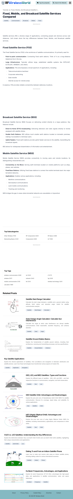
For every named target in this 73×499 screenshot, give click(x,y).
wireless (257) (8, 278)
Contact (58, 493)
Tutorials (6, 10)
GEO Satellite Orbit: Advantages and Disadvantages (46, 395)
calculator (46, 310)
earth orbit (15, 443)
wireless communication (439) (12, 275)
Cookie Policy (37, 493)
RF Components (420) (32, 236)
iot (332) (28, 275)
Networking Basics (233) (11, 239)
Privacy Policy (25, 493)
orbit (41, 406)
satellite (6, 20)
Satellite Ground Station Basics (38, 339)
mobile (33, 20)
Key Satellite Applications (14, 359)
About (14, 493)
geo (36, 384)
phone (43, 460)
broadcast (25, 20)
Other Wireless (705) (10, 236)
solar (36, 331)
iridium (36, 460)
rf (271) (50, 275)
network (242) (30, 278)
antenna (48, 348)
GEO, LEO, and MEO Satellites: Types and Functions (46, 375)
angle (42, 331)
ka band (29, 482)
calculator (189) (8, 284)
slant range (38, 310)
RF (15, 3)
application (16, 367)
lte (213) (28, 281)
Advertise (49, 493)
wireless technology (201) (55, 281)
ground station (38, 348)
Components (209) (31, 239)
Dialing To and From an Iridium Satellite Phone (44, 451)
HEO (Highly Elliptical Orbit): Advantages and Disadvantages (43, 415)
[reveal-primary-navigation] (70, 2)
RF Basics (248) (52, 236)
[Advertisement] (36, 29)
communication (16, 20)
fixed (39, 20)
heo (36, 427)
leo (41, 384)
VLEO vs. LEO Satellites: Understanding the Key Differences (28, 435)
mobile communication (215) (12, 281)
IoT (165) (50, 239)
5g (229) (50, 278)
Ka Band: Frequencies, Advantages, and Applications (47, 471)
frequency (37, 482)
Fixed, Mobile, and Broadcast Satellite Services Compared (25, 10)
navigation (25, 367)
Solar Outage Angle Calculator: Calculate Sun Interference (44, 320)
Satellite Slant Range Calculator (38, 299)
